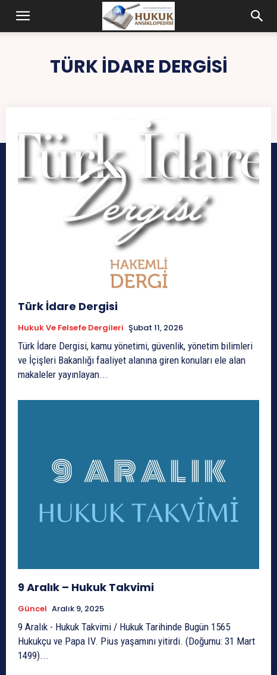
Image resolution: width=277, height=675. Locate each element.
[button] (23, 16)
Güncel (32, 609)
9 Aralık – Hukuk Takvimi (86, 587)
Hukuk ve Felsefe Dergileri (71, 328)
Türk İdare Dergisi (68, 306)
